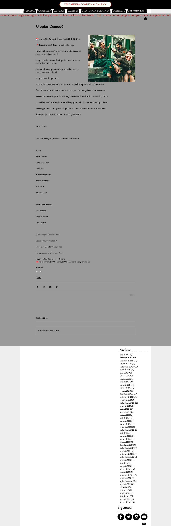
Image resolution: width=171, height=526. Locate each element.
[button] (73, 11)
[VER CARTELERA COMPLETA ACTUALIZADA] (85, 4)
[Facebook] (120, 516)
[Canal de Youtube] (144, 516)
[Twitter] (128, 516)
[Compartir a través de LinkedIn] (50, 286)
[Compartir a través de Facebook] (37, 286)
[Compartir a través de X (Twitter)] (44, 286)
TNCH (38, 271)
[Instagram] (136, 516)
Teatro (39, 277)
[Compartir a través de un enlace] (57, 286)
